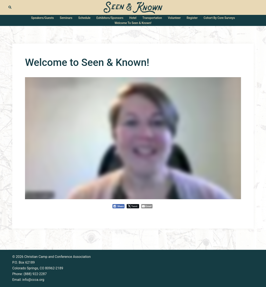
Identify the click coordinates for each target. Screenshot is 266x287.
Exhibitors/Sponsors (109, 18)
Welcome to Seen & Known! (133, 23)
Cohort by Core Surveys (219, 18)
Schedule (84, 18)
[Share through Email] (146, 206)
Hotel (133, 18)
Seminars (66, 18)
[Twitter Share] (133, 206)
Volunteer (174, 18)
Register (192, 18)
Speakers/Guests (42, 18)
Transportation (152, 18)
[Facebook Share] (118, 206)
